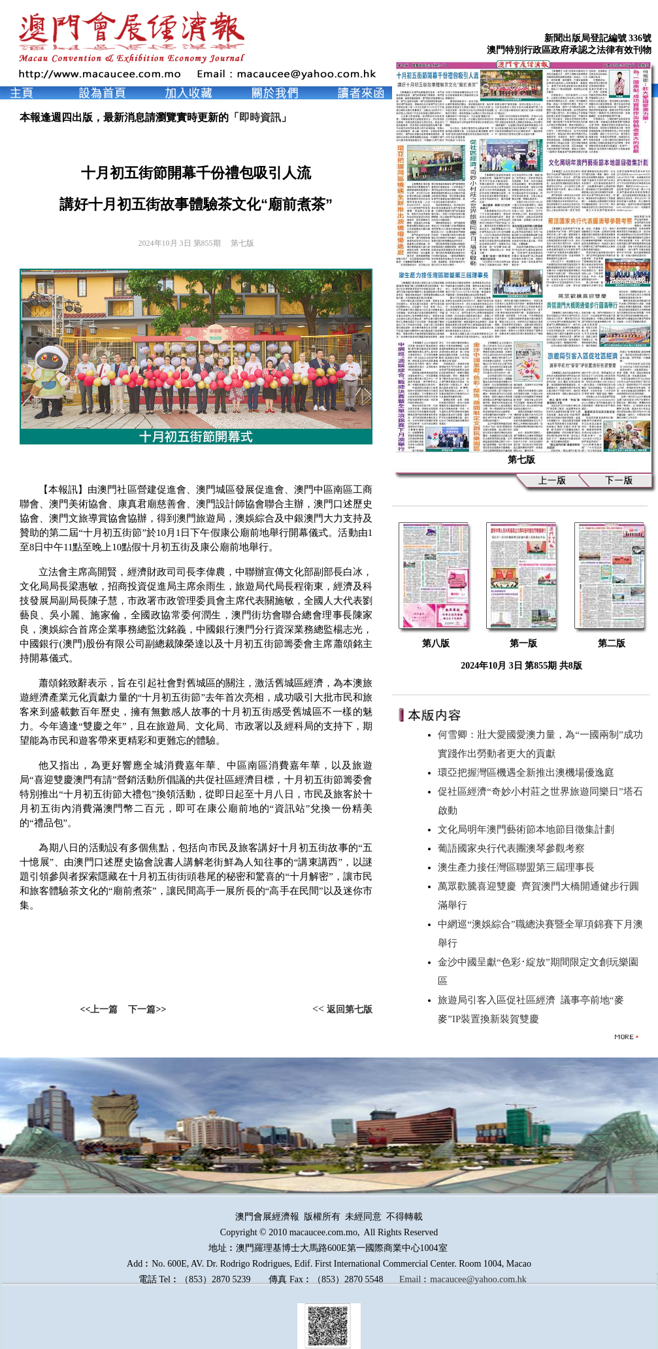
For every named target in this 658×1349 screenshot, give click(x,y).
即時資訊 (260, 117)
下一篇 (142, 1009)
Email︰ (414, 1279)
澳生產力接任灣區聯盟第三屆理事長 (519, 867)
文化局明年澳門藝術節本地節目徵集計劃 (528, 829)
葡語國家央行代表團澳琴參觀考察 (514, 848)
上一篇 (104, 1009)
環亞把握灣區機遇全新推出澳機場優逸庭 (528, 772)
